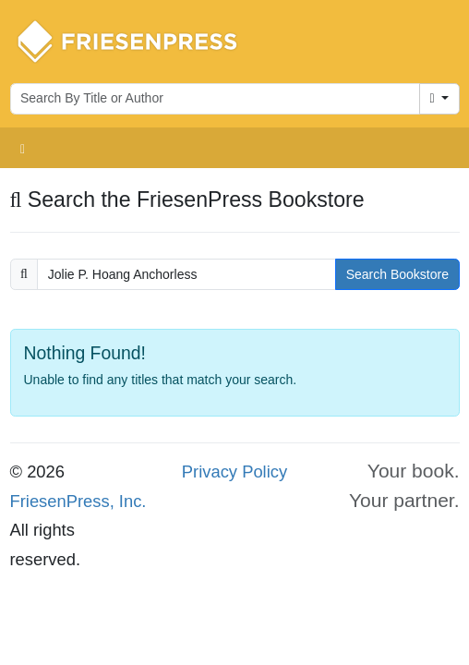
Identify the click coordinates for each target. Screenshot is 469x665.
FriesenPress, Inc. (78, 501)
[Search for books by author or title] (215, 99)
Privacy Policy (234, 471)
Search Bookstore (397, 274)
